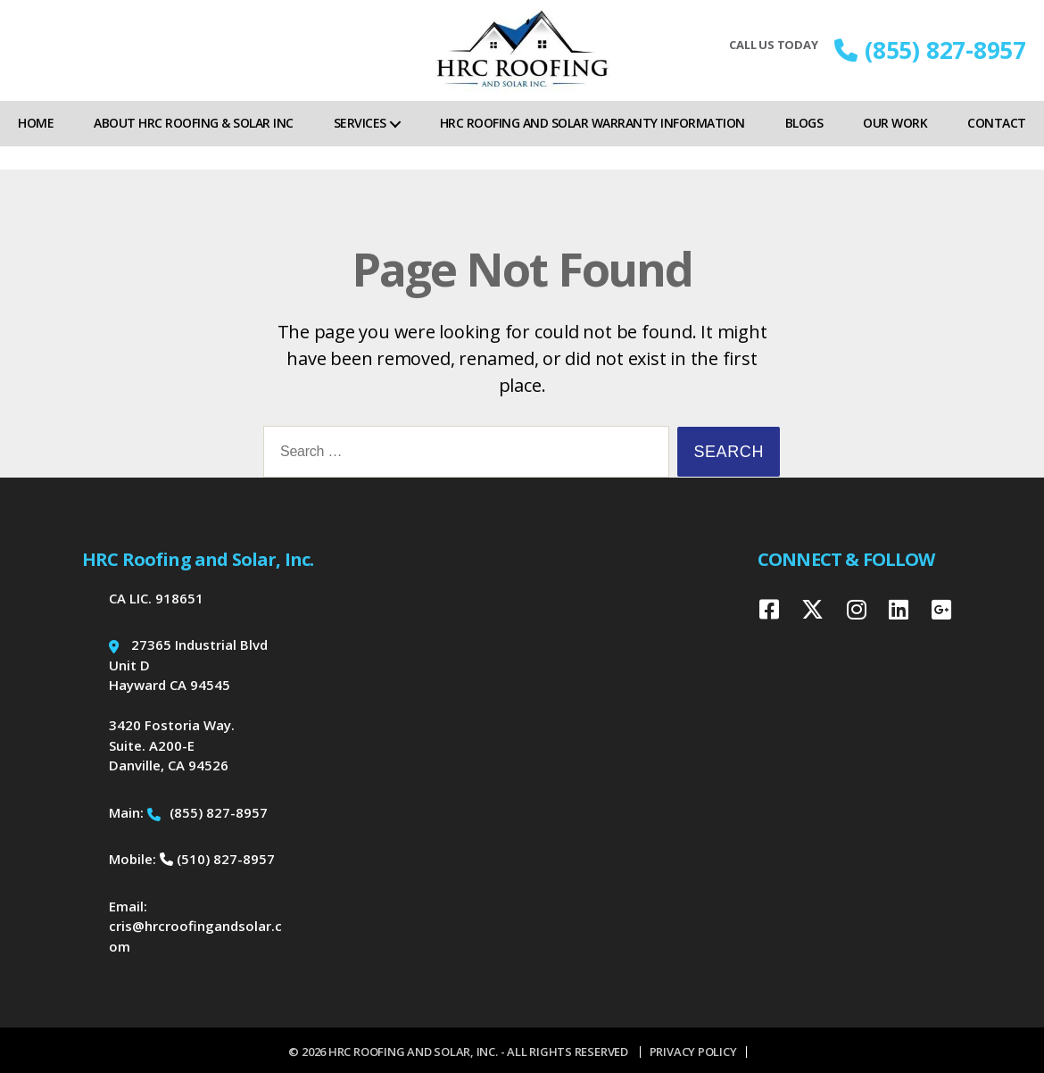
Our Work (895, 145)
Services (360, 145)
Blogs (804, 145)
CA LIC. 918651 (156, 598)
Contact (996, 145)
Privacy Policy (693, 1052)
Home (36, 145)
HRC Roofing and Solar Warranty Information (592, 145)
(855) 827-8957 (930, 62)
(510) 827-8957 (217, 859)
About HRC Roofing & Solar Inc (194, 145)
